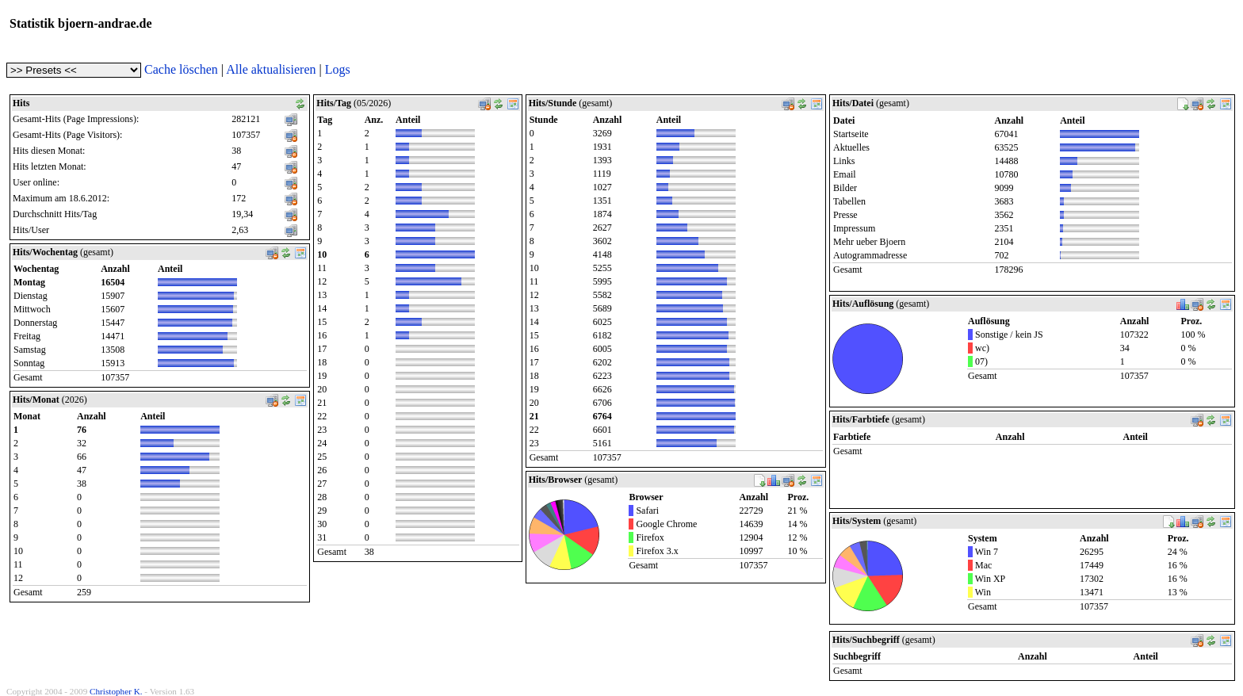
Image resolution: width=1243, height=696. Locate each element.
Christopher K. (116, 691)
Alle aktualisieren (271, 69)
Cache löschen (181, 69)
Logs (337, 69)
